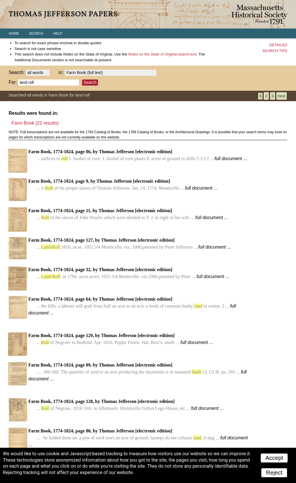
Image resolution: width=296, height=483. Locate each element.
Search (36, 34)
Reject (274, 472)
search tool (162, 54)
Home (14, 34)
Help (57, 34)
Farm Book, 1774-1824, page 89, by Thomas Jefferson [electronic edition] (137, 371)
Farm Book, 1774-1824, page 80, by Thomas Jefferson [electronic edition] (138, 437)
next (281, 96)
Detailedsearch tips (274, 48)
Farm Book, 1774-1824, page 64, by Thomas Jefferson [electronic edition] (132, 306)
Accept (274, 458)
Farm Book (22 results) (35, 123)
